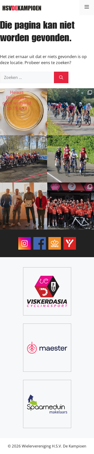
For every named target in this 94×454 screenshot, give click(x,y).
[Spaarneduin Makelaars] (47, 404)
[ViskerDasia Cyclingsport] (47, 291)
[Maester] (47, 348)
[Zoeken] (61, 77)
